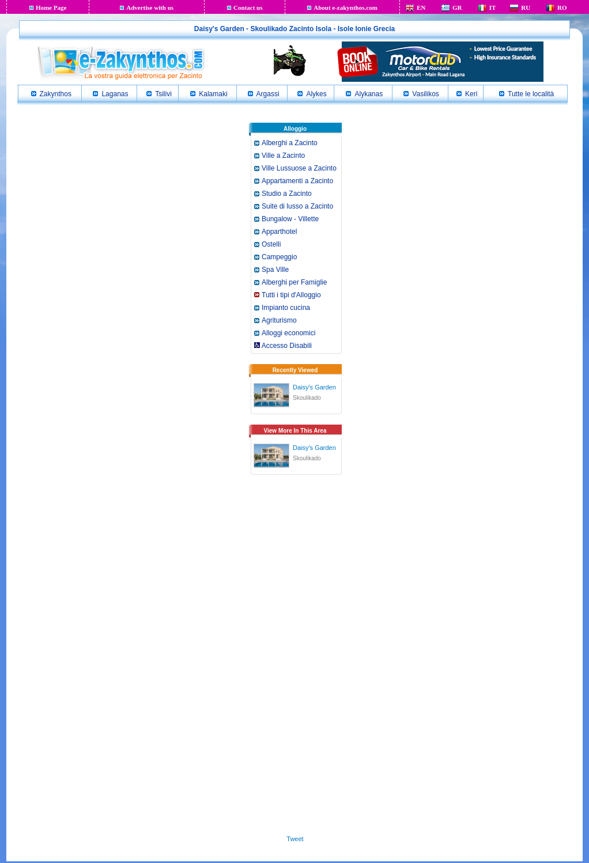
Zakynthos (55, 94)
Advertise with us (149, 7)
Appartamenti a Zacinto (297, 181)
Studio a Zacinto (287, 194)
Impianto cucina (286, 308)
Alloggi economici (288, 333)
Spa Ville (275, 270)
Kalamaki (213, 94)
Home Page (51, 7)
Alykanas (368, 94)
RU (525, 7)
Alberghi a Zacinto (290, 143)
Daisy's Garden (314, 387)
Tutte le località (531, 94)
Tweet (294, 838)
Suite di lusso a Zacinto (297, 206)
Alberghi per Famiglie (294, 282)
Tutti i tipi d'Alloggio (291, 295)
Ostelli (271, 244)
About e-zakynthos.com (345, 7)
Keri (471, 94)
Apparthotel (279, 232)
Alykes (316, 94)
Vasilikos (425, 94)
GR (457, 7)
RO (562, 7)
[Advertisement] (295, 658)
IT (492, 7)
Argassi (268, 94)
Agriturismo (279, 320)
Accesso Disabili (283, 346)
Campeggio (279, 257)
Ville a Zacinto (283, 156)
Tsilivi (163, 94)
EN (421, 7)
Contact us (247, 7)
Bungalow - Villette (290, 219)
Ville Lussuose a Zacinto (299, 168)
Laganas (114, 94)
